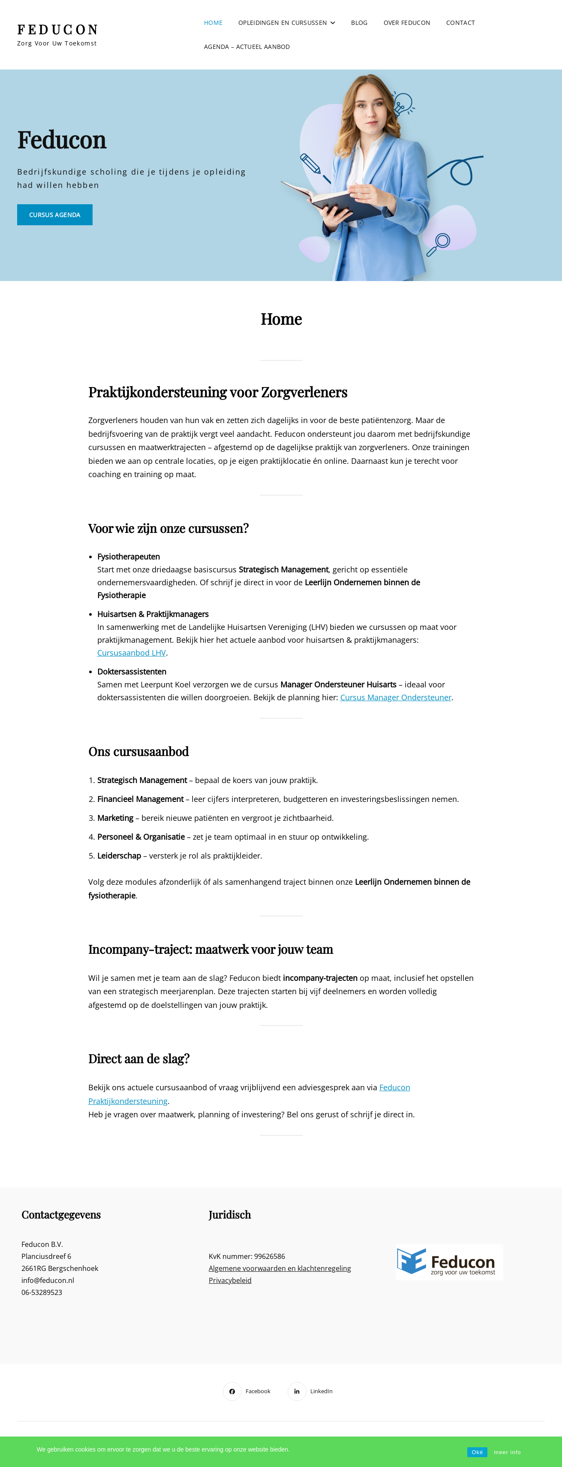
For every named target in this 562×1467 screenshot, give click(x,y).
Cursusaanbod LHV (131, 652)
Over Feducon (407, 22)
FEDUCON (58, 29)
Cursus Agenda (61, 217)
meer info (507, 1452)
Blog (359, 22)
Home (213, 22)
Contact (460, 22)
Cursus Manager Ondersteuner (395, 697)
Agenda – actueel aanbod (247, 46)
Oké (477, 1452)
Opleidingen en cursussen (282, 22)
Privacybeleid (230, 1280)
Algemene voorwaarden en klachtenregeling (280, 1268)
